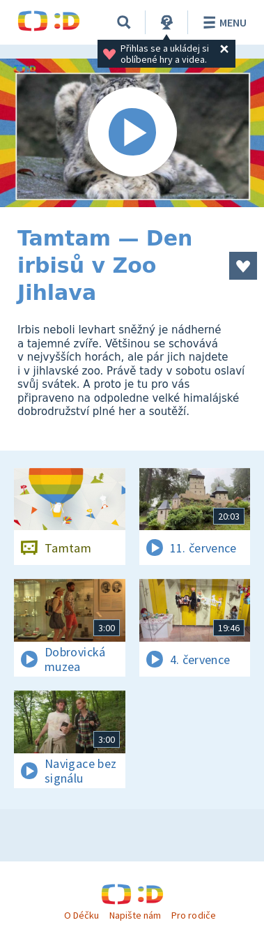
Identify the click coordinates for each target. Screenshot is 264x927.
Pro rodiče (193, 915)
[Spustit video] (132, 133)
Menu (223, 22)
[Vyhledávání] (124, 22)
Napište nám (135, 915)
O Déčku (81, 915)
